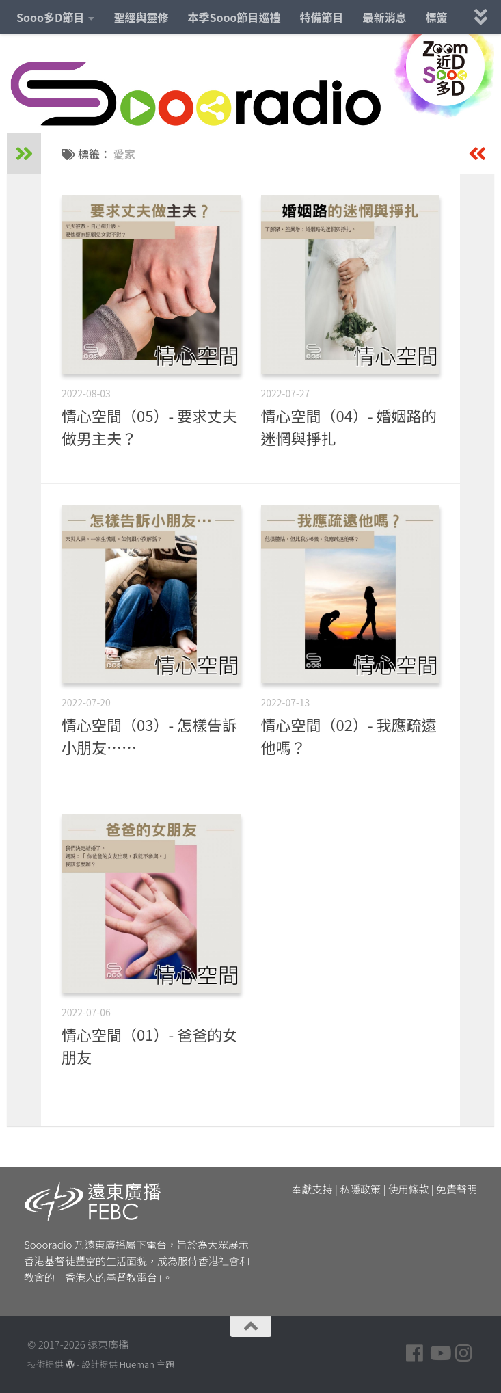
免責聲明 (456, 1189)
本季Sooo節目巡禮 (233, 17)
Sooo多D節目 (50, 17)
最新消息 (385, 17)
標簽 (437, 17)
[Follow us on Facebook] (414, 1353)
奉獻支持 (312, 1189)
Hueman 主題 (147, 1363)
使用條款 (408, 1189)
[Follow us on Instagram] (464, 1353)
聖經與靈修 (140, 17)
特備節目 (322, 17)
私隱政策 (360, 1189)
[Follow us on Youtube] (439, 1353)
